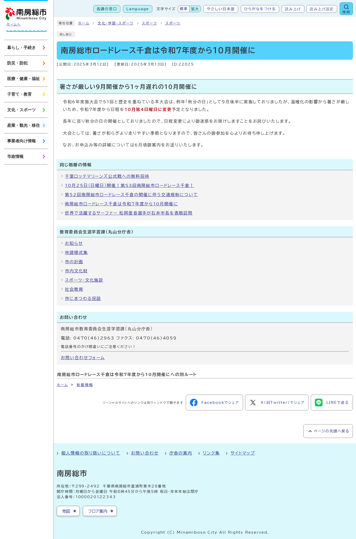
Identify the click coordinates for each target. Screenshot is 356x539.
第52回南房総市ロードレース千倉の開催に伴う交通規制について (131, 195)
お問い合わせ (145, 453)
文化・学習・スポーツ (116, 23)
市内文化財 (76, 271)
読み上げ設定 (322, 9)
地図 (66, 511)
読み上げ (293, 9)
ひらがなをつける (260, 9)
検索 (346, 12)
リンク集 (211, 453)
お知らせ (74, 243)
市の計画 (74, 262)
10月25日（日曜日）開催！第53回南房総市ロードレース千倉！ (129, 185)
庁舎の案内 (180, 453)
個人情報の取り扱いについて (90, 453)
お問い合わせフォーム (83, 358)
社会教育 (74, 289)
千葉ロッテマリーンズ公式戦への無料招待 (107, 176)
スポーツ (149, 23)
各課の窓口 (107, 9)
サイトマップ (243, 453)
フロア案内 (97, 511)
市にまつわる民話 (83, 298)
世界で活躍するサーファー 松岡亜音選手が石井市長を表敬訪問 (129, 213)
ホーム (83, 23)
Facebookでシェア (214, 402)
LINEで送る (332, 402)
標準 (184, 9)
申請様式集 (76, 252)
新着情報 (85, 385)
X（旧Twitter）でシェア (277, 402)
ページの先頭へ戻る (331, 431)
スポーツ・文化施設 (84, 280)
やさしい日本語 (221, 9)
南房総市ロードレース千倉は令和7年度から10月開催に (121, 204)
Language (137, 9)
